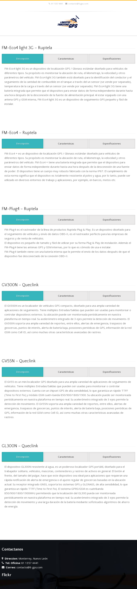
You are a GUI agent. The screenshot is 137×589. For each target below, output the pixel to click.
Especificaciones (112, 58)
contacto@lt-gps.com (76, 3)
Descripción (22, 58)
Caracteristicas (66, 58)
